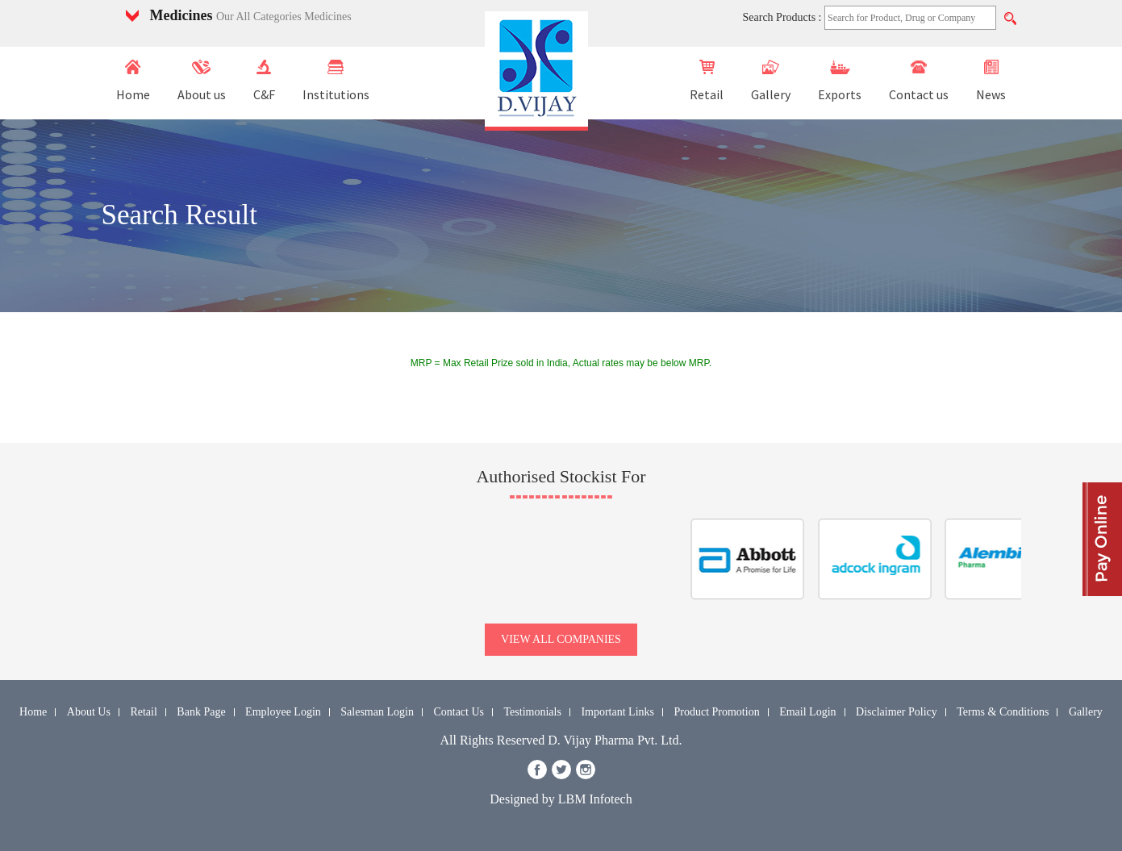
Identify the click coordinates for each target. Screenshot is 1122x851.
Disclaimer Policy (896, 712)
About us (201, 81)
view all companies (561, 639)
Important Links (617, 712)
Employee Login (283, 712)
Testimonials (532, 712)
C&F (264, 81)
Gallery (770, 81)
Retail (707, 81)
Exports (839, 81)
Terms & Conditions (1003, 712)
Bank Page (201, 712)
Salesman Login (377, 712)
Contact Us (458, 712)
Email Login (807, 712)
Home (133, 81)
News (991, 81)
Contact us (919, 81)
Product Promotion (716, 712)
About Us (89, 712)
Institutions (335, 81)
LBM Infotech (595, 799)
